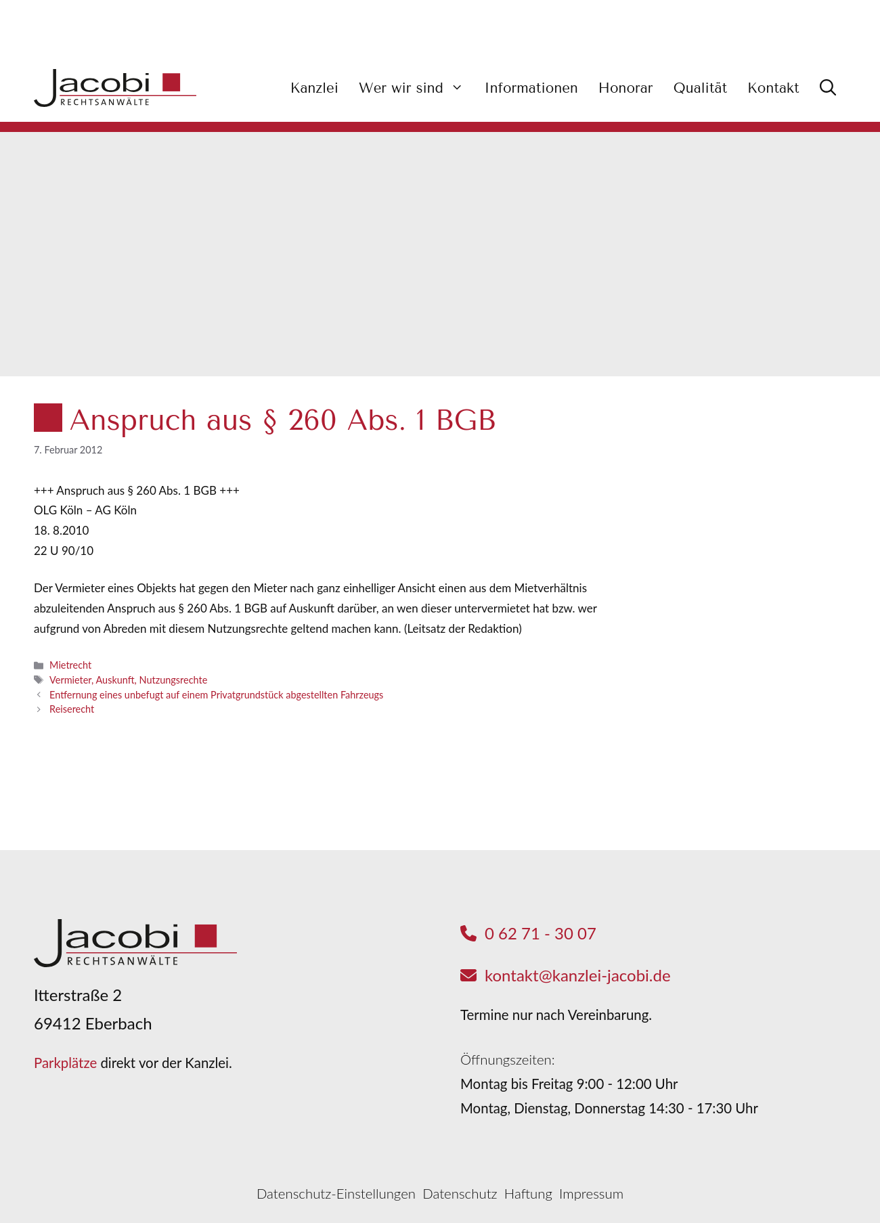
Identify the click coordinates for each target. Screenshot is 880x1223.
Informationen (530, 88)
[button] (828, 88)
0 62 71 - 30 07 (540, 933)
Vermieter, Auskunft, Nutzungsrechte (128, 680)
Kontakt (773, 88)
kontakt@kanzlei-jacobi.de (578, 975)
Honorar (625, 88)
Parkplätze (65, 1062)
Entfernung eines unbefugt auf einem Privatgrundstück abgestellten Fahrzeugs (216, 695)
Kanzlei (314, 88)
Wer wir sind (416, 88)
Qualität (700, 88)
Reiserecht (71, 709)
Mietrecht (70, 665)
